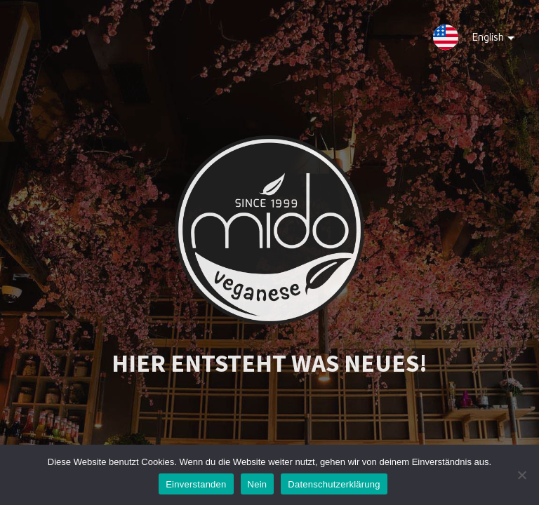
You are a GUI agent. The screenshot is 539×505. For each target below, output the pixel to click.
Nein (257, 484)
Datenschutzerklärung (334, 484)
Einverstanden (196, 484)
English (483, 40)
